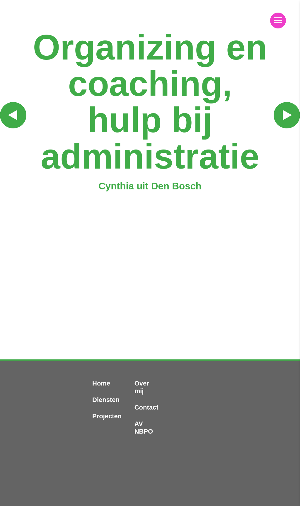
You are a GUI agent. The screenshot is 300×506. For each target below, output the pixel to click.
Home (101, 383)
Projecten (107, 416)
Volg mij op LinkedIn (266, 454)
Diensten (106, 399)
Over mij (141, 387)
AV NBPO (143, 427)
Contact (146, 407)
